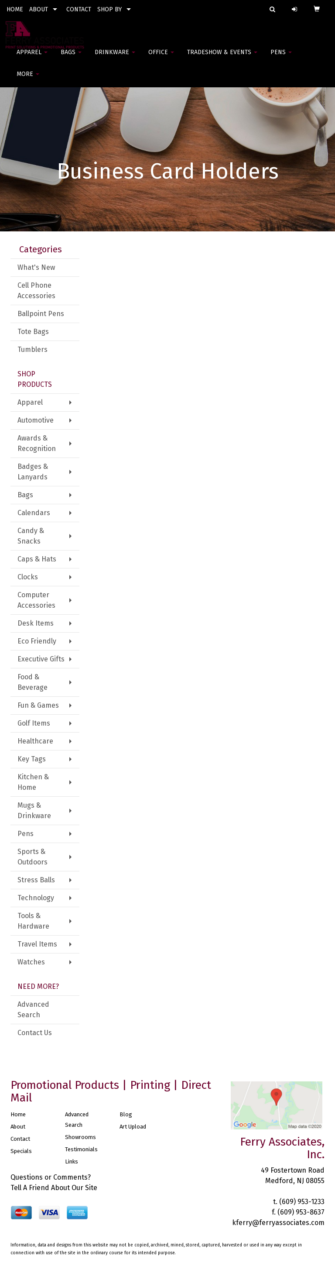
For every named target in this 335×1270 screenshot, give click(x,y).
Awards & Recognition (36, 443)
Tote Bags (33, 331)
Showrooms (80, 1137)
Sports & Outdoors (32, 856)
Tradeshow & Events (222, 56)
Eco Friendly (36, 641)
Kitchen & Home (33, 782)
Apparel (32, 56)
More (28, 78)
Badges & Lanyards (32, 471)
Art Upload (133, 1126)
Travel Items (37, 944)
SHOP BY (109, 9)
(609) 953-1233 (302, 1202)
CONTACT (78, 9)
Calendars (33, 513)
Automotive (35, 420)
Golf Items (33, 723)
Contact (20, 1139)
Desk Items (35, 623)
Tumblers (32, 349)
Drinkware (115, 56)
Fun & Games (38, 705)
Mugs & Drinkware (34, 810)
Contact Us (34, 1033)
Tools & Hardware (33, 921)
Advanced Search (33, 1009)
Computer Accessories (36, 600)
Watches (31, 962)
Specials (21, 1151)
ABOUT (38, 9)
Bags (71, 56)
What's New (36, 267)
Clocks (27, 577)
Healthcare (35, 741)
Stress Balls (36, 880)
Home (18, 1114)
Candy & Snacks (30, 536)
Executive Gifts (41, 659)
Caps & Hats (36, 559)
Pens (281, 56)
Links (71, 1161)
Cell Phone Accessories (36, 290)
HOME (15, 9)
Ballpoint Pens (40, 314)
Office (161, 56)
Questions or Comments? (50, 1177)
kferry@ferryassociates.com (278, 1222)
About (17, 1126)
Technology (35, 898)
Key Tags (31, 759)
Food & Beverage (32, 682)
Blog (126, 1114)
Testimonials (81, 1149)
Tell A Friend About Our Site (53, 1188)
